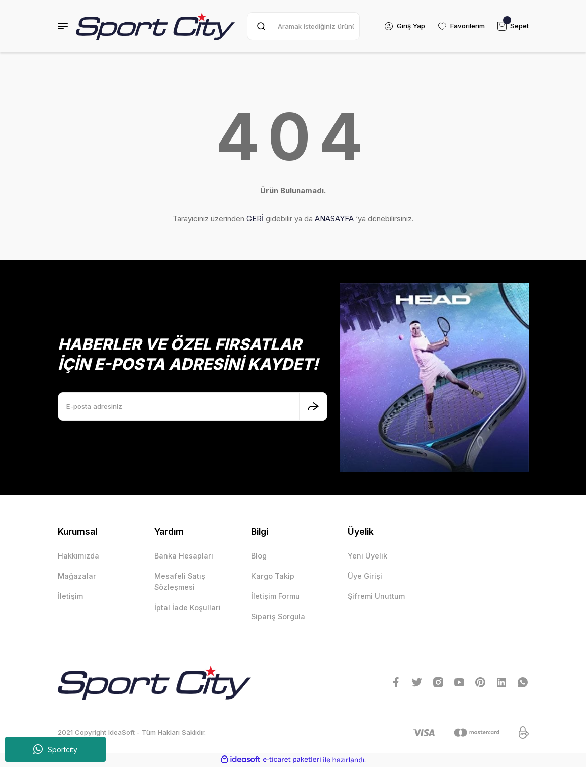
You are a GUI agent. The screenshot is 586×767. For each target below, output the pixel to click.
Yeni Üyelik (367, 555)
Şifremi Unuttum (376, 596)
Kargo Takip (272, 576)
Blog (259, 555)
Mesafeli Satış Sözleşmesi (179, 581)
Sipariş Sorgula (278, 616)
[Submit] (313, 406)
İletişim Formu (275, 596)
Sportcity (55, 749)
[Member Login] (404, 26)
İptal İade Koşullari (187, 607)
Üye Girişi (365, 576)
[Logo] (155, 26)
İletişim (70, 596)
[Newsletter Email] (192, 406)
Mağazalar (77, 576)
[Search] (303, 26)
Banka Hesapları (183, 555)
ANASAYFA (334, 218)
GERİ (255, 218)
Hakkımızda (78, 555)
